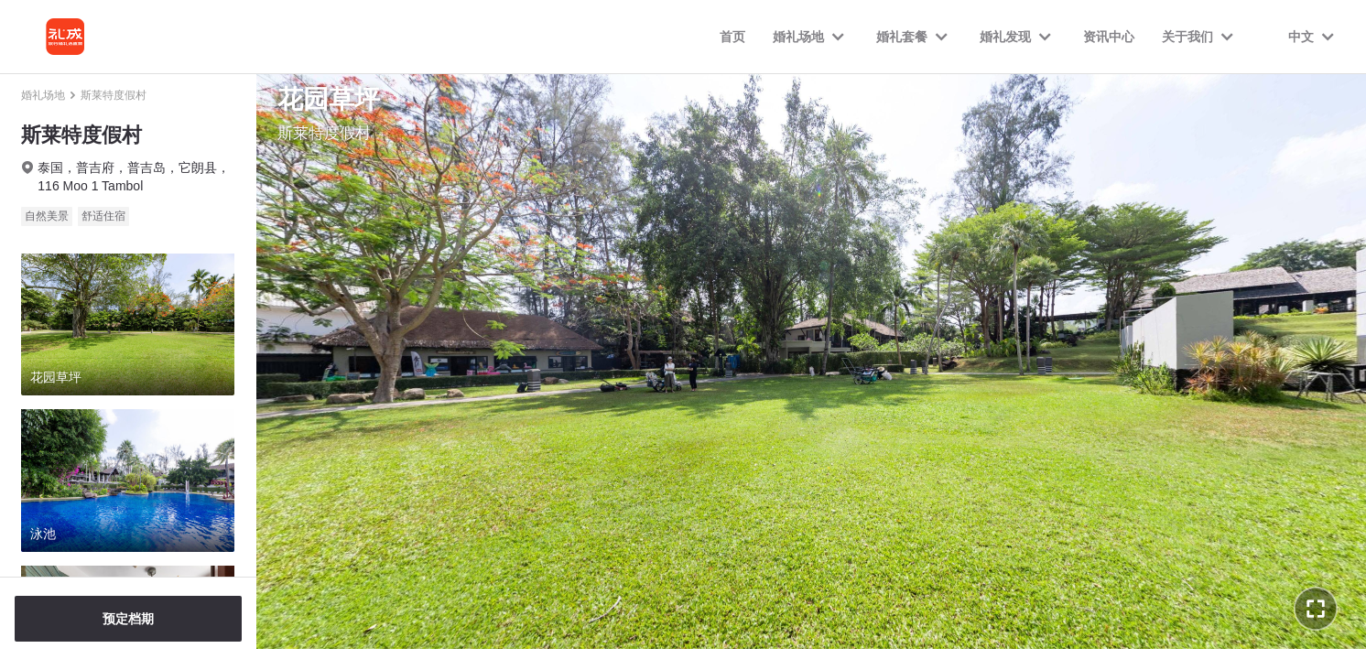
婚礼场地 (43, 95)
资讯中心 (1108, 36)
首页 (732, 36)
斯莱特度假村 (113, 95)
